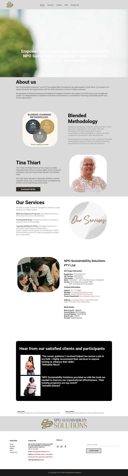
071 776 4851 (34, 449)
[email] (57, 447)
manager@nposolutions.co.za (82, 292)
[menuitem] (42, 5)
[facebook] (65, 447)
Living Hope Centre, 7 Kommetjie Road (84, 300)
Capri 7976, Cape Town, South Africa (77, 302)
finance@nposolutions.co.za (90, 296)
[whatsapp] (61, 447)
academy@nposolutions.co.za (81, 294)
